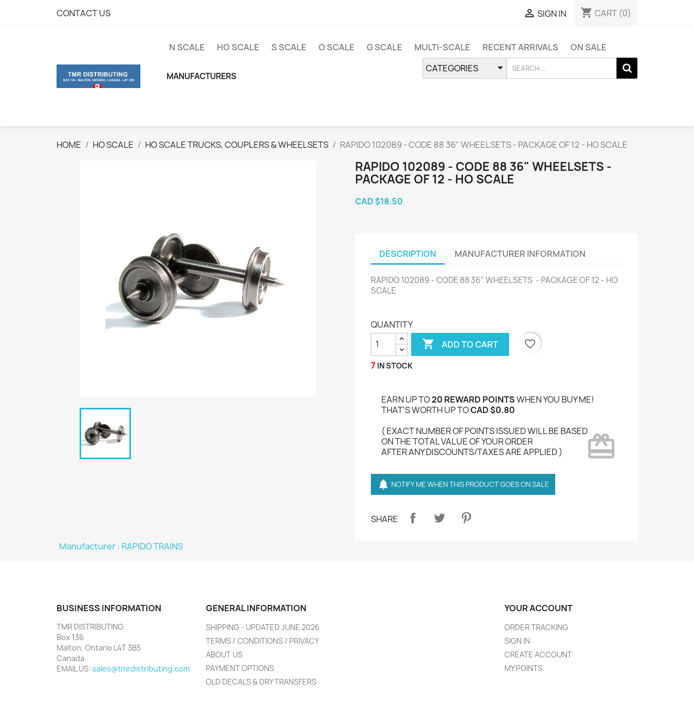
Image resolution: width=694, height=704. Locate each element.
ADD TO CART (460, 344)
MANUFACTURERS (201, 76)
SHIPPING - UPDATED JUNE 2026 (263, 627)
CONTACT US (84, 13)
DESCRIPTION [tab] (407, 253)
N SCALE (187, 47)
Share (412, 517)
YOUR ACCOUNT (538, 608)
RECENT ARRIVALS (520, 47)
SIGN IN (517, 641)
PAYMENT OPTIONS (240, 668)
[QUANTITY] (383, 344)
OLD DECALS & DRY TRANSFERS (261, 682)
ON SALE (588, 47)
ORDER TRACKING (536, 627)
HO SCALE (238, 47)
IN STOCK (395, 366)
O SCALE (336, 47)
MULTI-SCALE (442, 47)
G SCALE (384, 47)
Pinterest (466, 517)
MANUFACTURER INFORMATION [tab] (520, 253)
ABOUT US (224, 654)
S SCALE (288, 47)
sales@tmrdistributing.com (141, 669)
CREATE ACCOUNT (538, 654)
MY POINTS (523, 668)
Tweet (439, 517)
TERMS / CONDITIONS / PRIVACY (262, 641)
